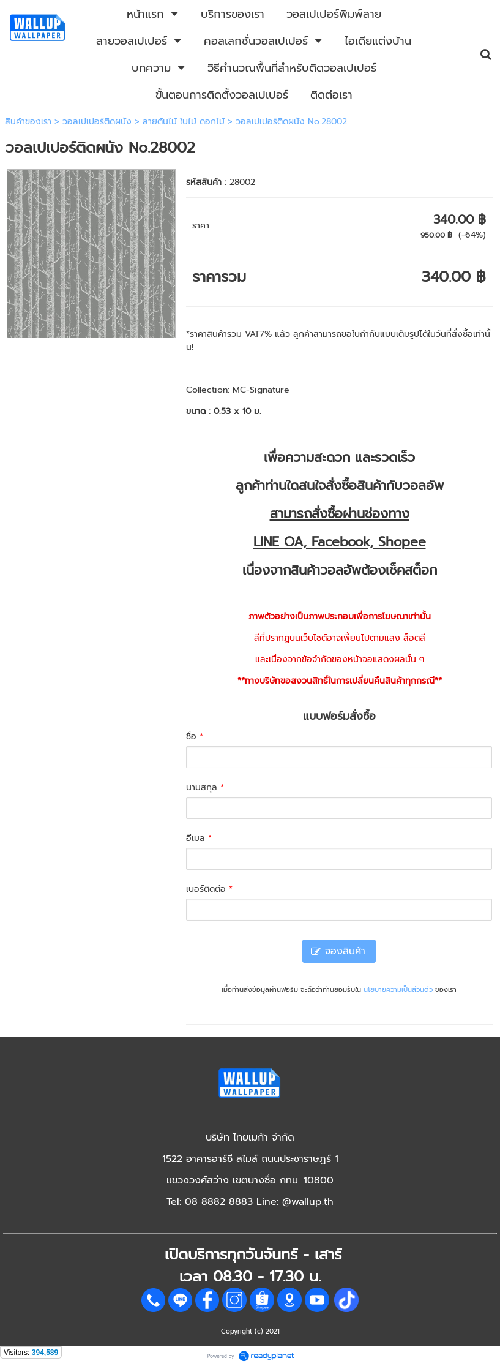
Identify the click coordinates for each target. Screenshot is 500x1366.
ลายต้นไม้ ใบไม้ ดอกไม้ (184, 121)
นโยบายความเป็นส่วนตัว (398, 989)
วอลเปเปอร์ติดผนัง (97, 121)
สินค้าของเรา (28, 121)
